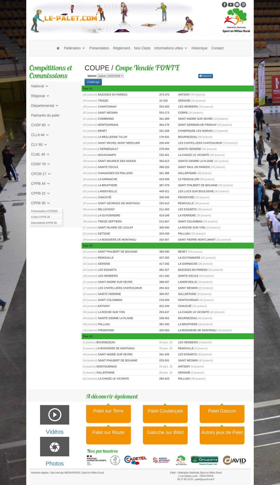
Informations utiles (171, 48)
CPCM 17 (41, 174)
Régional (40, 96)
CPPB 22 (40, 193)
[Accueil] (58, 48)
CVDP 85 (40, 125)
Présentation (99, 48)
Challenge (93, 82)
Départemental (45, 106)
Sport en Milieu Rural (93, 472)
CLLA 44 (40, 135)
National (40, 86)
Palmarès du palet (45, 115)
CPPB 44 (40, 184)
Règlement (121, 48)
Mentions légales (40, 472)
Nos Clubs (142, 48)
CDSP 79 (40, 164)
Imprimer (206, 76)
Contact (217, 48)
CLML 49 (40, 154)
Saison (92, 75)
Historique (199, 48)
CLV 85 (39, 145)
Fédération (74, 48)
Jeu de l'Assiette (44, 213)
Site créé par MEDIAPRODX (65, 472)
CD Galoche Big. (44, 223)
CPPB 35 (40, 203)
